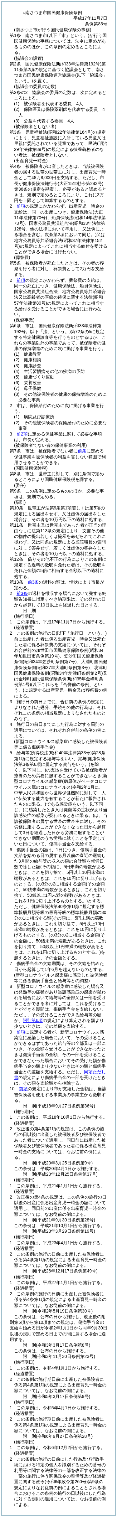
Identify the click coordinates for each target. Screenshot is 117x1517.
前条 (82, 450)
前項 (21, 206)
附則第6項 (33, 1020)
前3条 (33, 582)
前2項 (22, 433)
